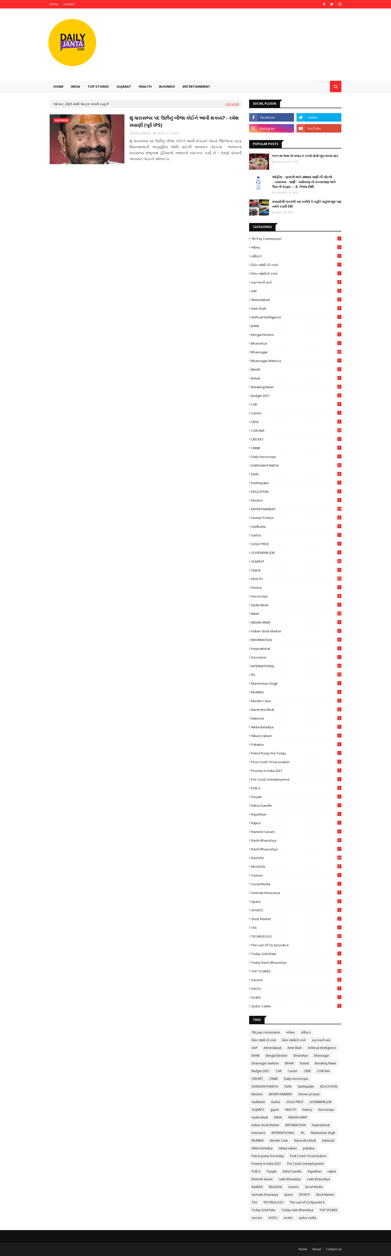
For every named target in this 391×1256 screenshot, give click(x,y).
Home (54, 4)
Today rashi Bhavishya (296, 962)
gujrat (296, 570)
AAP (296, 291)
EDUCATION (296, 491)
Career (296, 413)
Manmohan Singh (296, 683)
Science (296, 875)
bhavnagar (296, 352)
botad (296, 378)
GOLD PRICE (296, 544)
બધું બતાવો (232, 104)
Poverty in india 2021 (296, 770)
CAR (296, 404)
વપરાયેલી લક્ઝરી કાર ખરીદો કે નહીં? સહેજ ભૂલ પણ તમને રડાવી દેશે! (306, 204)
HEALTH (296, 579)
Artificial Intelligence (296, 317)
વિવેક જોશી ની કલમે (296, 265)
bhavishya (296, 343)
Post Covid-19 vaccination (296, 762)
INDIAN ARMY (296, 622)
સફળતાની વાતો (296, 282)
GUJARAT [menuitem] (123, 86)
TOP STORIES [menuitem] (98, 86)
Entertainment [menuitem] (196, 86)
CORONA (296, 430)
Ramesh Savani (296, 831)
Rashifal (296, 858)
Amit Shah (296, 308)
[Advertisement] (250, 51)
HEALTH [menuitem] (145, 86)
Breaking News (296, 387)
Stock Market (296, 919)
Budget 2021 (296, 395)
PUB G (296, 788)
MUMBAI (296, 692)
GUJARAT (296, 561)
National (296, 718)
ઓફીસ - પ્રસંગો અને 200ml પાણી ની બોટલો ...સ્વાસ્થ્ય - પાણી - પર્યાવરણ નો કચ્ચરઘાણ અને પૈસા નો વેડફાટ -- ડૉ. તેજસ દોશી (304, 182)
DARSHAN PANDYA (296, 465)
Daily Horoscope (296, 456)
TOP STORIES (296, 971)
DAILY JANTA (142, 133)
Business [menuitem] (167, 86)
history (296, 587)
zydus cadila (296, 1006)
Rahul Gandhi (296, 805)
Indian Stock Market (296, 631)
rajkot (296, 823)
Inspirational (296, 648)
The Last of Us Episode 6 (296, 945)
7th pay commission (296, 238)
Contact (68, 4)
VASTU (296, 988)
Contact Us (333, 1249)
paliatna (296, 744)
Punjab (296, 797)
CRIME (296, 448)
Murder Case (296, 701)
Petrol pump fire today (296, 753)
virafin (296, 997)
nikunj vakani (296, 736)
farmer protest (296, 518)
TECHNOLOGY (296, 936)
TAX (296, 927)
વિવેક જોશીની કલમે (296, 273)
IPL (296, 674)
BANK (296, 326)
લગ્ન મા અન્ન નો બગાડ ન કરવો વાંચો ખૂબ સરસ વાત (305, 155)
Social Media (296, 884)
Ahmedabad (296, 299)
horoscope (296, 596)
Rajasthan (296, 814)
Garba (296, 535)
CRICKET (296, 439)
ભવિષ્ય (296, 247)
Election (296, 500)
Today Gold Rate (296, 954)
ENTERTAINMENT (296, 509)
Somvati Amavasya (296, 892)
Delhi (296, 474)
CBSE (296, 422)
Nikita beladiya (296, 727)
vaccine (296, 980)
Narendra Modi (296, 709)
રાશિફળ (296, 256)
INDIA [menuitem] (75, 86)
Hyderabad (296, 605)
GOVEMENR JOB (296, 552)
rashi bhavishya (296, 840)
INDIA (296, 613)
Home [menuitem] (58, 86)
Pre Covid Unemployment (296, 779)
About (316, 1249)
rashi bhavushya (296, 849)
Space (296, 901)
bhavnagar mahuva (296, 361)
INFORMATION (296, 640)
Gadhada (296, 526)
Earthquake (296, 483)
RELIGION (296, 866)
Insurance (296, 657)
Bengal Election (296, 334)
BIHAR (296, 369)
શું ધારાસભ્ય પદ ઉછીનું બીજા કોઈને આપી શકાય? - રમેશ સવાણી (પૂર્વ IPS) (184, 121)
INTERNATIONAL (296, 666)
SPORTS (296, 910)
